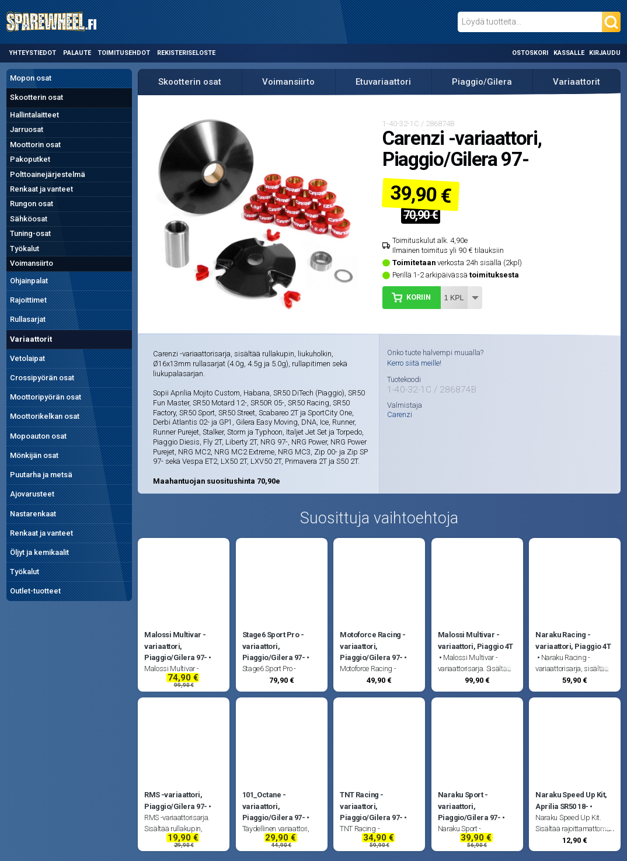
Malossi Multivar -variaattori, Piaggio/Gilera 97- (175, 646)
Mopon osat (30, 78)
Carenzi (399, 415)
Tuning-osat (30, 233)
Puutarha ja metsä (41, 474)
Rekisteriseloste (186, 53)
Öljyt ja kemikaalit (39, 552)
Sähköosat (28, 218)
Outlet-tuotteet (35, 590)
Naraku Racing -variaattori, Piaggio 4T (573, 640)
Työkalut (24, 248)
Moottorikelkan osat (44, 416)
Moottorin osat (35, 144)
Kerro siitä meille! (414, 363)
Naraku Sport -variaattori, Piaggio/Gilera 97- (469, 806)
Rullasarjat (28, 319)
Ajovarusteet (32, 493)
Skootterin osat (36, 97)
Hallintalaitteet (34, 114)
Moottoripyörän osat (45, 397)
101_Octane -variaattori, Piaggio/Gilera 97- (273, 806)
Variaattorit (31, 339)
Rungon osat (31, 203)
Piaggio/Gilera (482, 82)
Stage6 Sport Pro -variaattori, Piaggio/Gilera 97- (273, 646)
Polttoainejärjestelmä (47, 174)
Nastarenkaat (33, 513)
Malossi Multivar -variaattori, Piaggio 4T (475, 640)
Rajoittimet (28, 300)
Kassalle (568, 53)
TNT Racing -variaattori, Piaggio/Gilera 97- (371, 806)
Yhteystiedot (32, 53)
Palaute (77, 53)
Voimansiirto (31, 263)
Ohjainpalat (29, 280)
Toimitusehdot (123, 53)
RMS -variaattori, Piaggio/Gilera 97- (175, 800)
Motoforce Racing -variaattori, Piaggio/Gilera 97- (373, 646)
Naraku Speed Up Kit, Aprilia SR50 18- (571, 800)
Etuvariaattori (383, 82)
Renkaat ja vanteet (41, 189)
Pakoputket (30, 159)
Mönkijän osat (34, 455)
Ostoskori (530, 53)
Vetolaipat (27, 358)
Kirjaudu (605, 53)
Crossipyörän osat (42, 377)
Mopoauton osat (38, 436)
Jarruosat (26, 129)
